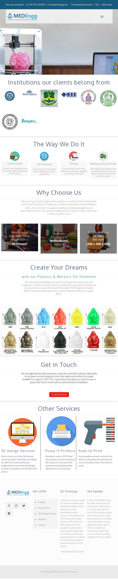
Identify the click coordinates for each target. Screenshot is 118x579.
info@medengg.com (59, 4)
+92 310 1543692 (37, 4)
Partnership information (82, 4)
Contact (41, 525)
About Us (42, 519)
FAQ (97, 4)
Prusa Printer (44, 508)
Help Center (107, 4)
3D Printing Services (47, 513)
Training (41, 502)
